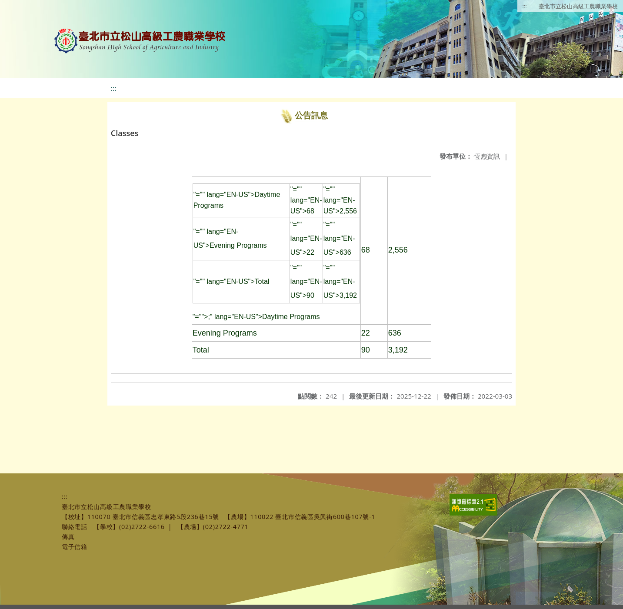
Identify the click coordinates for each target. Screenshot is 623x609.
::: (525, 6)
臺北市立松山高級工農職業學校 (578, 6)
